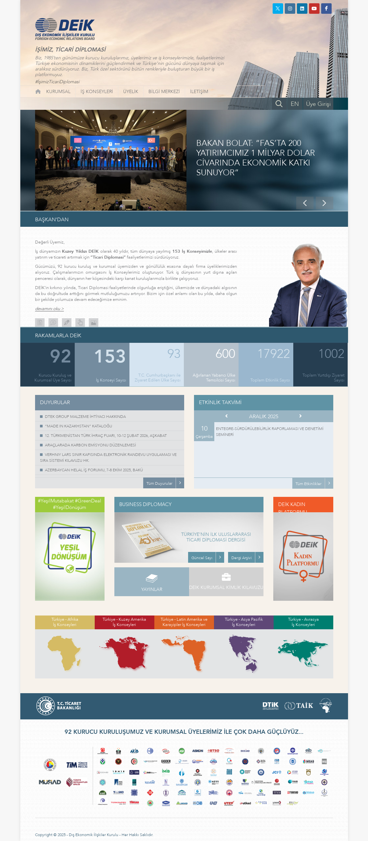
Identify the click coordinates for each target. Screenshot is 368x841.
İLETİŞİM (199, 91)
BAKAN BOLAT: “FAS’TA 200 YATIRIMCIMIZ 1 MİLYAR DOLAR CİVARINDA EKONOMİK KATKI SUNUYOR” (255, 158)
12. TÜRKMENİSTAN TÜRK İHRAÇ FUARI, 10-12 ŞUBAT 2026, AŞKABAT (106, 435)
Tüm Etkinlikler (308, 483)
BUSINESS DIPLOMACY (145, 504)
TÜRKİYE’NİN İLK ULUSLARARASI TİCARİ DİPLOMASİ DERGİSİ (216, 537)
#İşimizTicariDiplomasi (57, 82)
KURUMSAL (58, 91)
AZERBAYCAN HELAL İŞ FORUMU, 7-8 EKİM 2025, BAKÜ (94, 470)
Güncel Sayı (201, 557)
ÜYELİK (130, 91)
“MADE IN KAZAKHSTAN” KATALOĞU (78, 426)
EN (295, 104)
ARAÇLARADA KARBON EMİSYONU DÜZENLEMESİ (90, 445)
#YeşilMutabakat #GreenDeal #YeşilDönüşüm (69, 504)
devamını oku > (49, 308)
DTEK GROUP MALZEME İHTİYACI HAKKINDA (85, 416)
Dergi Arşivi (241, 557)
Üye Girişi (318, 104)
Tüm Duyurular (159, 483)
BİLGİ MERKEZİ (164, 91)
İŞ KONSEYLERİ (97, 91)
